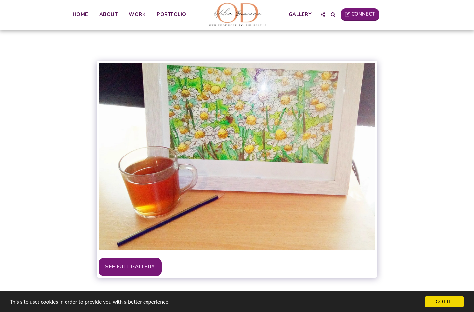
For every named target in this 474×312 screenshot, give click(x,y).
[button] (323, 14)
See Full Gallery (130, 266)
